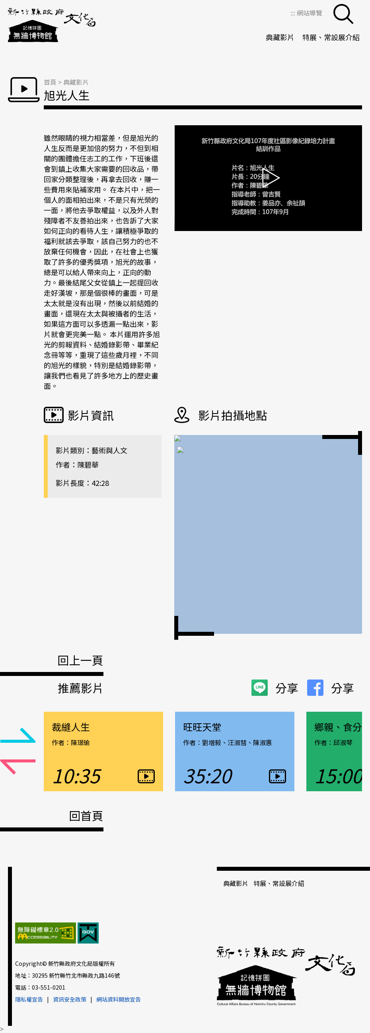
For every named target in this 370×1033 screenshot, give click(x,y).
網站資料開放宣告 (118, 999)
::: (293, 12)
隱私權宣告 (29, 999)
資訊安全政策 (69, 999)
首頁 (50, 82)
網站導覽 (309, 12)
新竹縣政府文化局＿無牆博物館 (51, 26)
